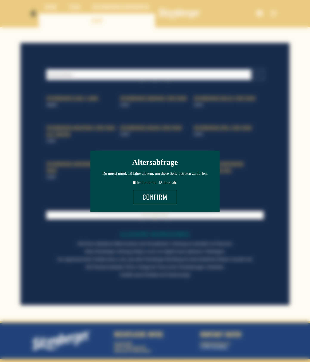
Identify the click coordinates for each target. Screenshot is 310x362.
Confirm (155, 197)
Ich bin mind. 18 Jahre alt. (157, 183)
